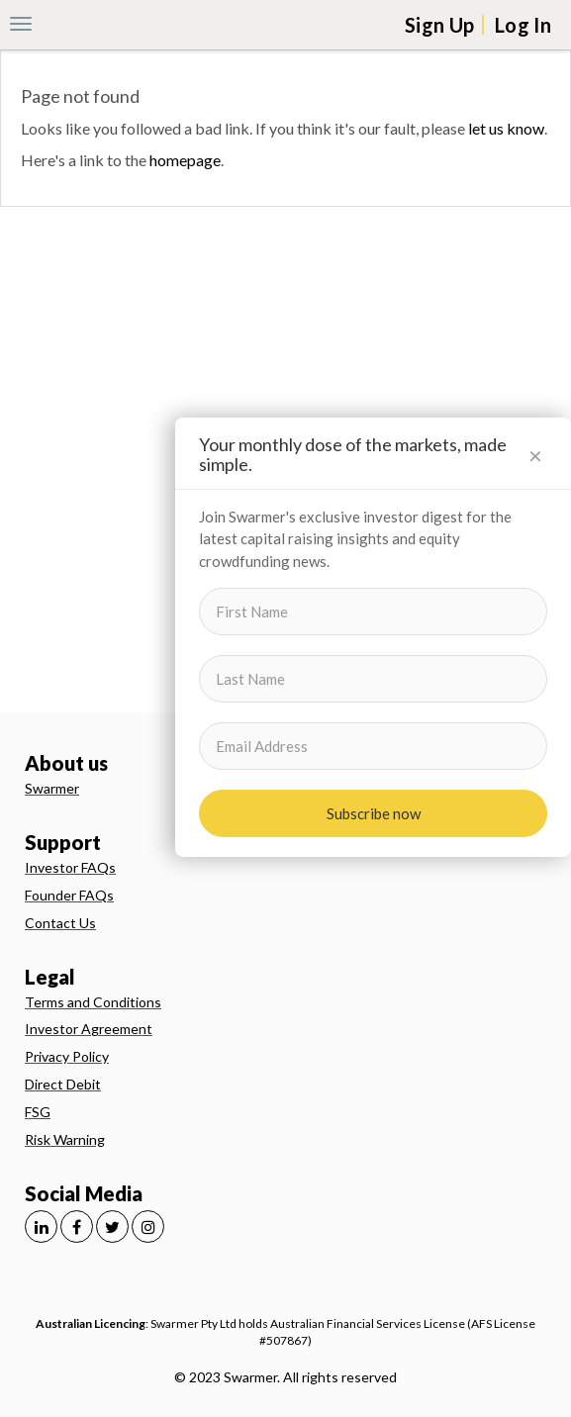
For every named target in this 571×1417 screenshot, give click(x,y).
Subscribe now (374, 813)
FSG (37, 1111)
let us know (506, 128)
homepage (185, 159)
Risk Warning (65, 1139)
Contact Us (60, 922)
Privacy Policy (67, 1056)
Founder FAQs (69, 895)
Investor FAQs (70, 867)
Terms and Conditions (93, 1001)
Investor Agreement (88, 1028)
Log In (523, 25)
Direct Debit (63, 1084)
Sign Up (439, 25)
